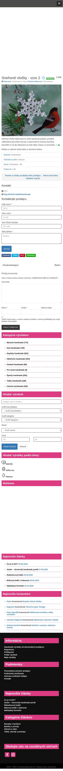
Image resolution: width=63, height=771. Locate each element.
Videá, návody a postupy (14, 732)
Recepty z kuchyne (12, 724)
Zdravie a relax (10, 729)
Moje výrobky (10, 657)
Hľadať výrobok (9, 446)
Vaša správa (7, 231)
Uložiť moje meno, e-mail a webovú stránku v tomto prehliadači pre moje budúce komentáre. (31, 320)
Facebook (6, 255)
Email (24, 308)
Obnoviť (23, 446)
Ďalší (57, 265)
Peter (9, 601)
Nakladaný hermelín (15, 586)
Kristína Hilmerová (35, 81)
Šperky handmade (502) (17, 375)
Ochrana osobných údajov (15, 676)
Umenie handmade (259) (17, 386)
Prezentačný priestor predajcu (17, 671)
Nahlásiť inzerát (33, 178)
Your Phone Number (10, 222)
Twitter (15, 255)
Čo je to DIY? (12, 564)
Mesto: (4, 425)
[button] (59, 3)
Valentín (7, 464)
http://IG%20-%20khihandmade (17, 194)
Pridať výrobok (10, 655)
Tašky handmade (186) (16, 381)
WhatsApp (31, 255)
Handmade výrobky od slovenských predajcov (24, 647)
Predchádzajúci (11, 265)
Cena (4, 435)
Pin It (22, 255)
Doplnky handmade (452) (17, 353)
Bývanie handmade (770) (17, 342)
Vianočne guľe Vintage (35, 607)
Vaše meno (7, 204)
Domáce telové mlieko (32, 601)
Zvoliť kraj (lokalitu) (9, 407)
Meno (4, 308)
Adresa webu (46, 308)
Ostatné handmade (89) (17, 364)
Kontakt (7, 679)
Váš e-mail (7, 213)
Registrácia (9, 650)
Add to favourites (50, 176)
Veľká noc (8, 470)
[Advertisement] (31, 39)
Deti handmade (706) (16, 348)
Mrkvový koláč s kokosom (18, 580)
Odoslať (6, 249)
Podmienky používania (14, 673)
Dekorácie (7, 81)
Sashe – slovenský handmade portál (22, 569)
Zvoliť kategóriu (8, 416)
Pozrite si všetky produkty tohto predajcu (23, 176)
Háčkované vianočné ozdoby (46, 620)
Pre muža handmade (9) (17, 370)
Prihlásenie (9, 652)
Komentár (5, 282)
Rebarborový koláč (15, 575)
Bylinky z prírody (11, 726)
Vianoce (7, 477)
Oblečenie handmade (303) (18, 359)
